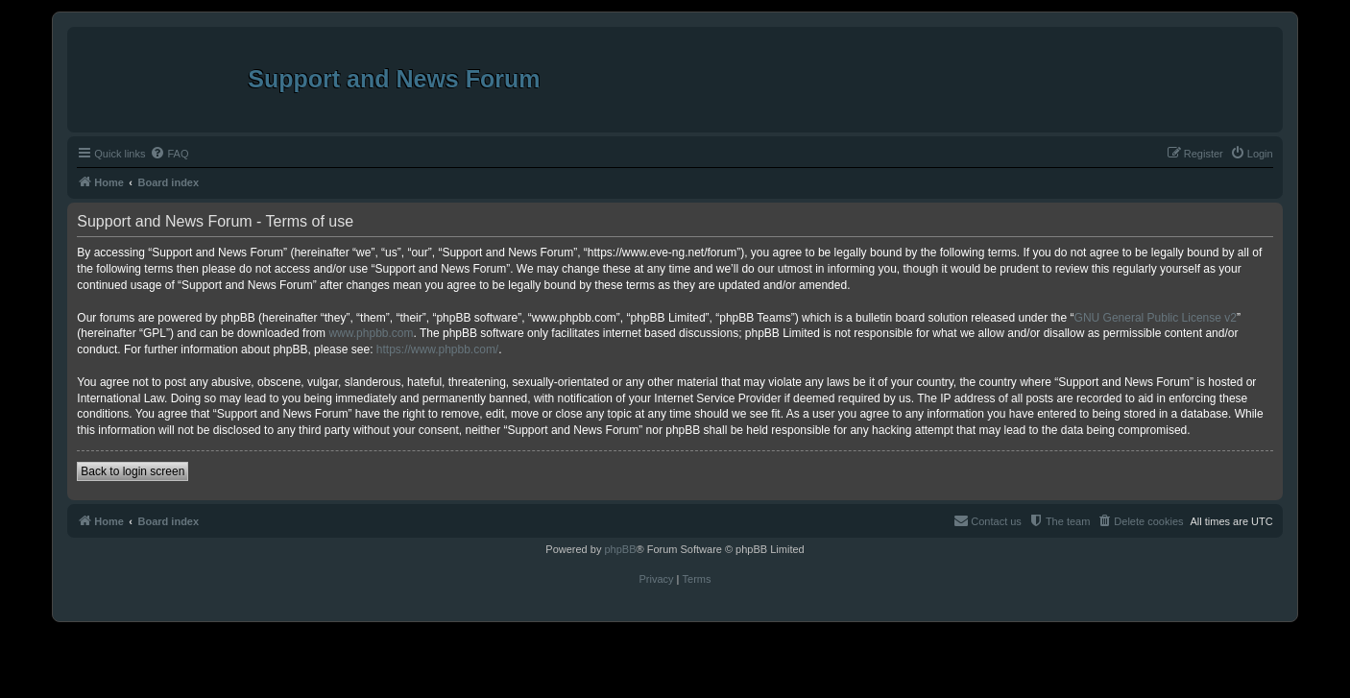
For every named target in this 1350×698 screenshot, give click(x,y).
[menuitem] (169, 153)
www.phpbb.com (370, 333)
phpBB (620, 549)
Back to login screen (132, 471)
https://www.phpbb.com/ (437, 349)
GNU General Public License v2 (1155, 318)
